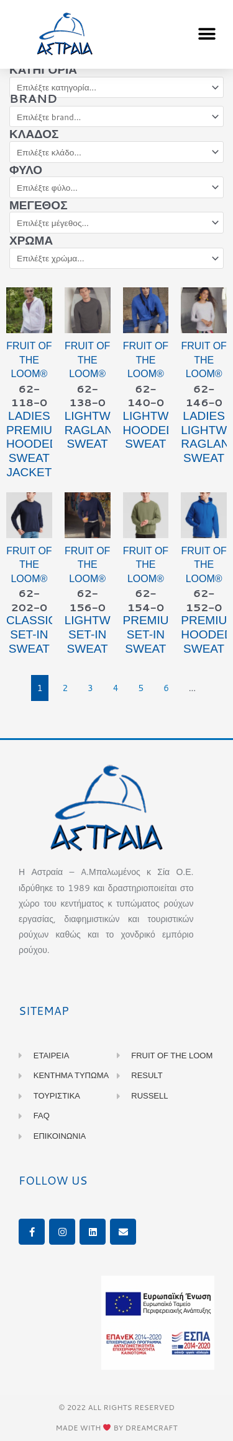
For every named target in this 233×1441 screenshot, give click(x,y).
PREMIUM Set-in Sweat (151, 634)
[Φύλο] (116, 187)
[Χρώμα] (116, 258)
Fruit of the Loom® (29, 360)
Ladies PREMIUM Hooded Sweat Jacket (34, 444)
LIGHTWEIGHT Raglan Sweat (106, 430)
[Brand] (116, 117)
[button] (207, 34)
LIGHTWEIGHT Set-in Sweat (106, 634)
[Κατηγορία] (116, 87)
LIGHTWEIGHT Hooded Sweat (164, 430)
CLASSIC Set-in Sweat (31, 634)
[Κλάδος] (116, 152)
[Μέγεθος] (116, 222)
